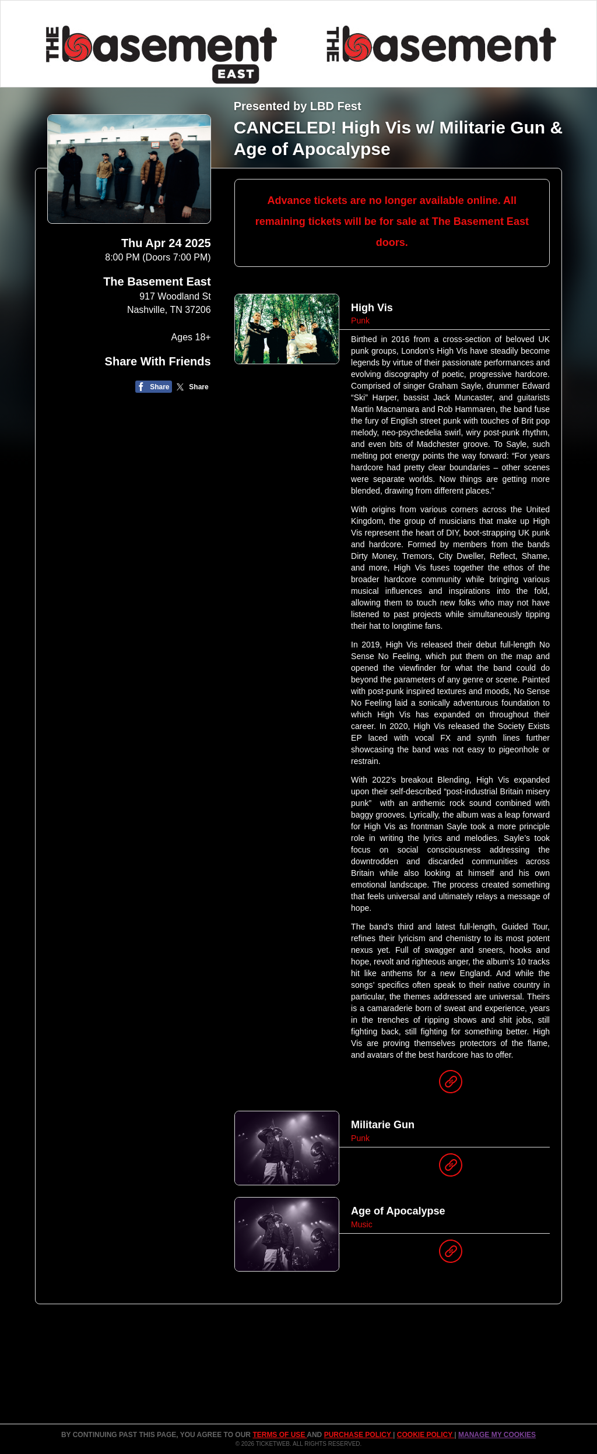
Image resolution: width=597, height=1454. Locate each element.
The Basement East (157, 281)
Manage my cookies (497, 1435)
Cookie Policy (425, 1435)
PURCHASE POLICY (358, 1435)
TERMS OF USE (279, 1435)
